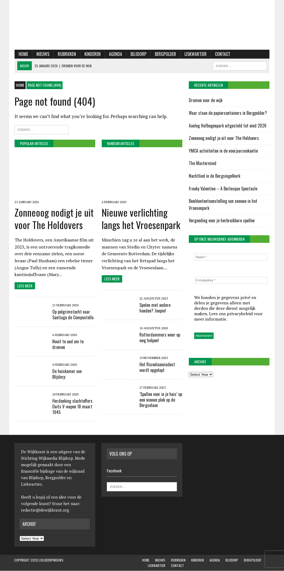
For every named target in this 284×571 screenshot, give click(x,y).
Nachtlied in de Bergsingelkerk (214, 176)
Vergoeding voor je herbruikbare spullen (222, 220)
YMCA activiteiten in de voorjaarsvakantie (223, 150)
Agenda (115, 54)
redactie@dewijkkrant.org (45, 510)
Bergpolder (165, 54)
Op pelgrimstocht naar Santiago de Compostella (72, 315)
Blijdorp (138, 54)
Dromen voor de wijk (206, 100)
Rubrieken (66, 54)
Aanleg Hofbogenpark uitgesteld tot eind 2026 (227, 125)
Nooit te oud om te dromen (67, 344)
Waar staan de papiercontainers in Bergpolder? (228, 113)
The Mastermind (202, 163)
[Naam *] (231, 257)
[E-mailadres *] (231, 280)
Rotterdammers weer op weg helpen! (159, 338)
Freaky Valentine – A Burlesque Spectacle (223, 188)
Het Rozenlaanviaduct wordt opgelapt (157, 367)
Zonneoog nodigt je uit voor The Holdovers (53, 218)
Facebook (114, 471)
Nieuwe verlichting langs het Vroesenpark (141, 218)
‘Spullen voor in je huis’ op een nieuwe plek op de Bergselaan (160, 400)
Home (23, 54)
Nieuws (42, 54)
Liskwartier (195, 54)
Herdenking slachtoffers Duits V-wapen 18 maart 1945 (72, 407)
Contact (222, 54)
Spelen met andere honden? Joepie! (154, 308)
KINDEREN (92, 54)
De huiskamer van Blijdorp (66, 374)
